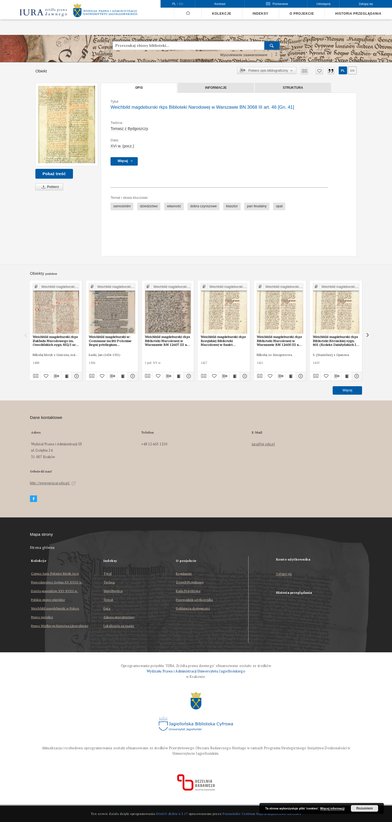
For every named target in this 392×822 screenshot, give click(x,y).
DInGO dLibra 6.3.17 (172, 814)
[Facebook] (33, 499)
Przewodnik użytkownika (194, 600)
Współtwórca (112, 591)
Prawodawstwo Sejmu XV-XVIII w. (57, 582)
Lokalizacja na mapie (118, 626)
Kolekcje (221, 14)
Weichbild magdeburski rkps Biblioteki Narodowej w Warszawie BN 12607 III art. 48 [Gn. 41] (168, 341)
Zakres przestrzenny (118, 617)
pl (343, 70)
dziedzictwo (149, 206)
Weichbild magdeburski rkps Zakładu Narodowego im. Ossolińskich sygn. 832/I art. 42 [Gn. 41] (55, 341)
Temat (108, 600)
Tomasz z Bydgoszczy (129, 128)
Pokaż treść (54, 173)
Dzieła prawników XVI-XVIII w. (54, 591)
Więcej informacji (332, 808)
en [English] (181, 4)
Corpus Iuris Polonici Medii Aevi (55, 573)
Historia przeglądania (358, 14)
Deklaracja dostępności (193, 608)
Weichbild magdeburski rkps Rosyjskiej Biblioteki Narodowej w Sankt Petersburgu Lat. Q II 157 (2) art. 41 (223, 341)
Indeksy (260, 14)
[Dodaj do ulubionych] (319, 70)
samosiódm (122, 206)
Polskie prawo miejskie (48, 600)
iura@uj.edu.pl (263, 444)
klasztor (232, 206)
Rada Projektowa (188, 591)
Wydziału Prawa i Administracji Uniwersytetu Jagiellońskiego (196, 671)
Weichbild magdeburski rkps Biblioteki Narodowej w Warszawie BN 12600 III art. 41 (280, 341)
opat (279, 206)
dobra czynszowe (203, 206)
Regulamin (184, 573)
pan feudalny (257, 206)
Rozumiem (364, 808)
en (352, 70)
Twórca (109, 582)
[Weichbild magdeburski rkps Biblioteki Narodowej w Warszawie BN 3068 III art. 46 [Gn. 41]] (66, 124)
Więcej (347, 390)
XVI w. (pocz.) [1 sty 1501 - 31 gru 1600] (122, 146)
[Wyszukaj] (272, 45)
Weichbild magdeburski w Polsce (55, 608)
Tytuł (107, 573)
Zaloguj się (284, 574)
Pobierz (49, 187)
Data (106, 608)
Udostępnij (323, 3)
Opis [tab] (139, 88)
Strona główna (42, 547)
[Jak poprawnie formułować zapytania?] (276, 55)
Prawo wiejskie (42, 617)
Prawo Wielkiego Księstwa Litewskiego (59, 626)
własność (174, 206)
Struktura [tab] (293, 88)
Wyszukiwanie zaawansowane (244, 55)
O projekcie (302, 14)
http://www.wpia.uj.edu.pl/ (53, 483)
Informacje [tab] (215, 88)
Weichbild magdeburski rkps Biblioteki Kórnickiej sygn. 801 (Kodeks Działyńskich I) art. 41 (335, 341)
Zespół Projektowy (190, 582)
